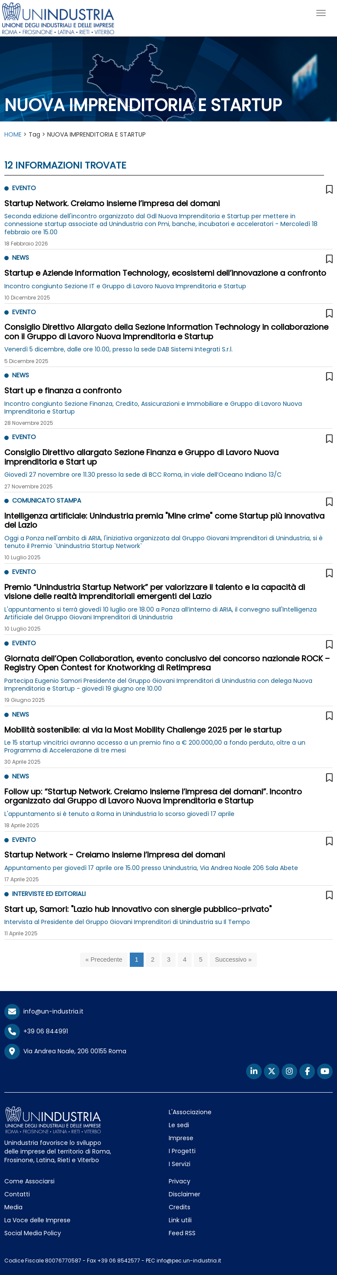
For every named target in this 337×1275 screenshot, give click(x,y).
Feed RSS (182, 1233)
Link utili (180, 1220)
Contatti (17, 1194)
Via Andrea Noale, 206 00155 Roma (65, 1051)
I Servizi (179, 1164)
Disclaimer (184, 1194)
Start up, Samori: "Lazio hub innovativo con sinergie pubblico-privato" (138, 909)
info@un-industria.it (43, 1011)
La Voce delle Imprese (37, 1220)
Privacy (179, 1181)
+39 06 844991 (36, 1031)
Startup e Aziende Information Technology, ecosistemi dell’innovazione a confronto (165, 273)
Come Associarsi (29, 1181)
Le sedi (179, 1125)
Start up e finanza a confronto (63, 390)
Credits (179, 1207)
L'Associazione (190, 1112)
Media (13, 1207)
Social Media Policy (32, 1233)
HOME (13, 134)
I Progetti (182, 1151)
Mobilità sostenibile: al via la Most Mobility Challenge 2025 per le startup (143, 729)
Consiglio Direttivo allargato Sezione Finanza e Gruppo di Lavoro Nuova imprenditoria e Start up (141, 457)
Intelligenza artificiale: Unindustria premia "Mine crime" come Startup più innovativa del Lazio (164, 520)
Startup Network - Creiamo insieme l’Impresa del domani (114, 854)
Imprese (181, 1138)
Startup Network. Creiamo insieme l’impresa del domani (112, 203)
